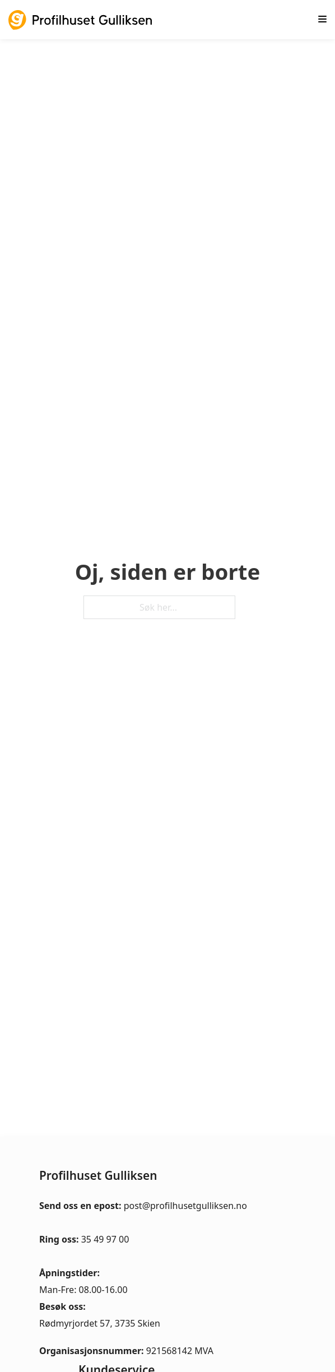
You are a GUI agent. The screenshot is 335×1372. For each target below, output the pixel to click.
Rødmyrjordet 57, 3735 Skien (99, 1323)
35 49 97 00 (105, 1239)
